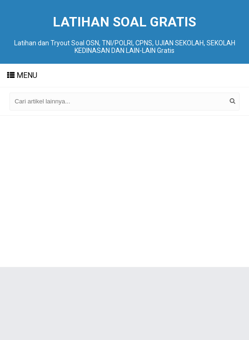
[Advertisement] (124, 191)
